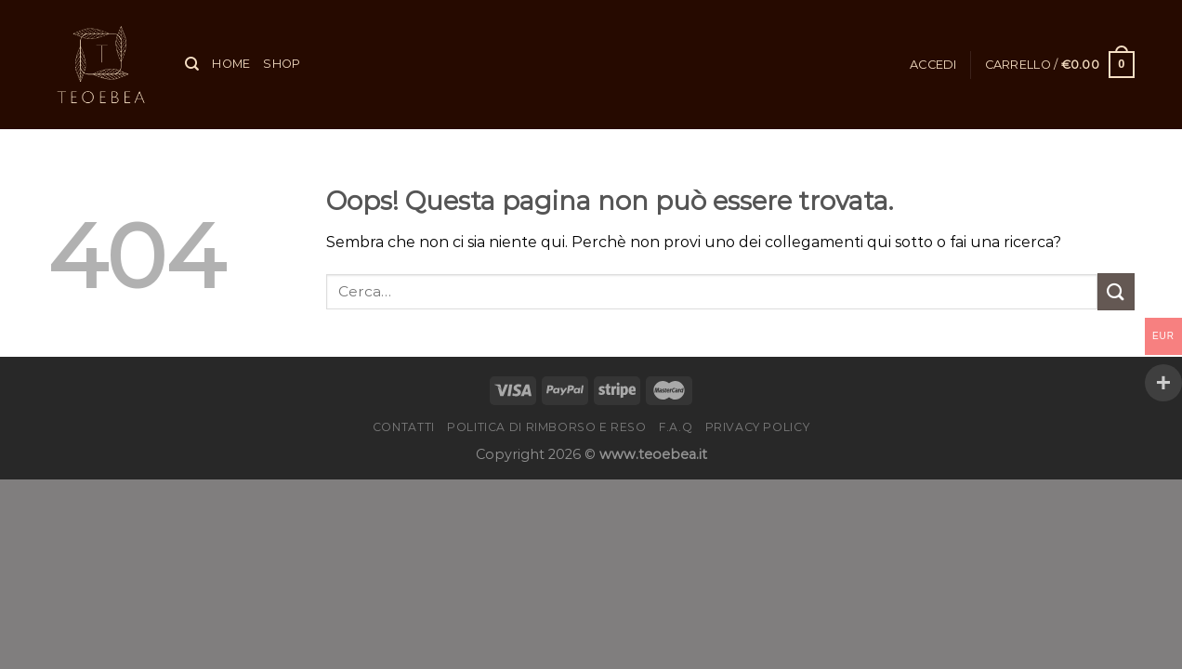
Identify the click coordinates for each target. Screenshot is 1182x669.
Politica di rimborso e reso (547, 427)
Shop (281, 64)
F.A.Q (675, 427)
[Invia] (1116, 291)
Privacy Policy (757, 427)
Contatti (404, 427)
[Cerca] (192, 64)
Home (231, 64)
